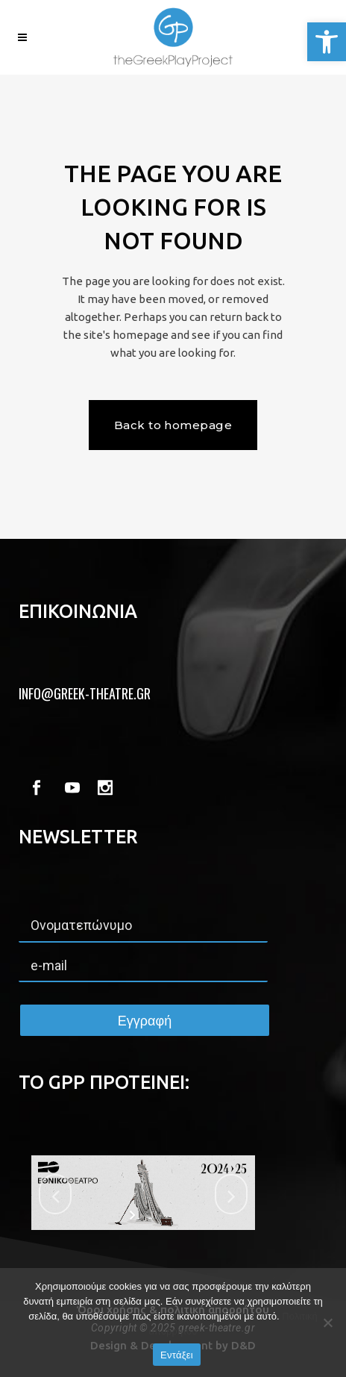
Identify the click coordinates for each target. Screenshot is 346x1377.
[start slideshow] (134, 1215)
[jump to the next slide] (231, 1194)
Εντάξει (176, 1355)
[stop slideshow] (152, 1215)
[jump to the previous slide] (55, 1194)
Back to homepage (173, 425)
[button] (326, 41)
